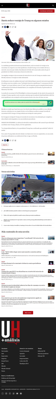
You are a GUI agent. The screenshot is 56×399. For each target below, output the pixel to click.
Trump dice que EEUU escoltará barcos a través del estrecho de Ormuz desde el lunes (22, 272)
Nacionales (4, 161)
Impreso (5, 144)
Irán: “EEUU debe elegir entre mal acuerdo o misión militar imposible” (21, 252)
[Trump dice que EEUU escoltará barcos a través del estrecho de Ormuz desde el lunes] (51, 271)
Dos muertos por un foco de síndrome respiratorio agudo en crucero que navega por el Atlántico (21, 298)
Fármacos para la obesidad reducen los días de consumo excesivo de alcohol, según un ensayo (23, 286)
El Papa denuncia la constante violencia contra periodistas (21, 263)
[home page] (28, 5)
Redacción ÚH (17, 165)
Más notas (28, 312)
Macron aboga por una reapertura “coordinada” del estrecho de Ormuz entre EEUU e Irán (22, 239)
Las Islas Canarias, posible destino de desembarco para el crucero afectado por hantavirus (22, 154)
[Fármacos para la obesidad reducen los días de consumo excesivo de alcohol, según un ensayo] (51, 285)
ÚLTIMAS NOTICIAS (46, 11)
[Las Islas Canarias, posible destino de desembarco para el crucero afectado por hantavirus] (51, 154)
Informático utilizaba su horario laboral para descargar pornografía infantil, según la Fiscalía (23, 163)
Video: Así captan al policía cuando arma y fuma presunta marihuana (22, 215)
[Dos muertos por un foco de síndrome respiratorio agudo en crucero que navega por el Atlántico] (51, 297)
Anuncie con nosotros (26, 348)
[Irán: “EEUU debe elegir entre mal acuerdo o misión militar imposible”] (51, 251)
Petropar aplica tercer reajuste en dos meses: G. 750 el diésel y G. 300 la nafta (24, 206)
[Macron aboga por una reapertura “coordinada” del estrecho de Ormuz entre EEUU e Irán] (51, 238)
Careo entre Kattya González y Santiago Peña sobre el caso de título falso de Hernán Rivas (28, 225)
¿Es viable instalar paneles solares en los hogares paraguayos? (20, 210)
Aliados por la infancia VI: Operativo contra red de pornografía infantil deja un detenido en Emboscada (28, 220)
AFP (15, 257)
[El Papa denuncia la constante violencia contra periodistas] (51, 263)
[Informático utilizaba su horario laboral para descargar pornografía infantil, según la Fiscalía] (51, 162)
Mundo (3, 17)
